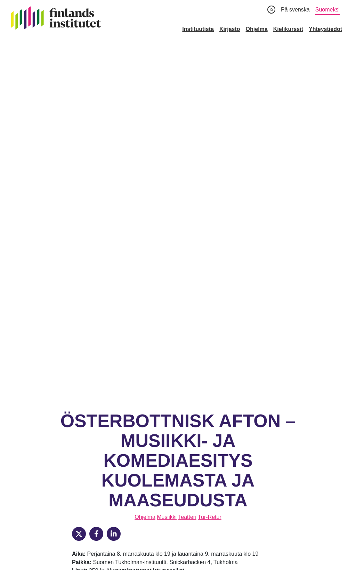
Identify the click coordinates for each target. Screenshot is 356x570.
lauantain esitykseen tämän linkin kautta (135, 239)
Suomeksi (327, 10)
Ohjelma (145, 169)
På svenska (295, 10)
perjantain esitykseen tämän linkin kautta (136, 231)
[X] (79, 186)
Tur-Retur (209, 169)
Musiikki (167, 169)
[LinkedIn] (114, 186)
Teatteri (187, 169)
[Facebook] (96, 186)
